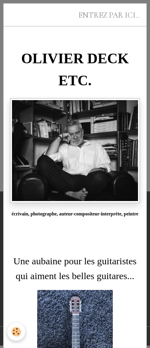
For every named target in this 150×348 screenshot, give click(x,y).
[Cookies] (16, 332)
